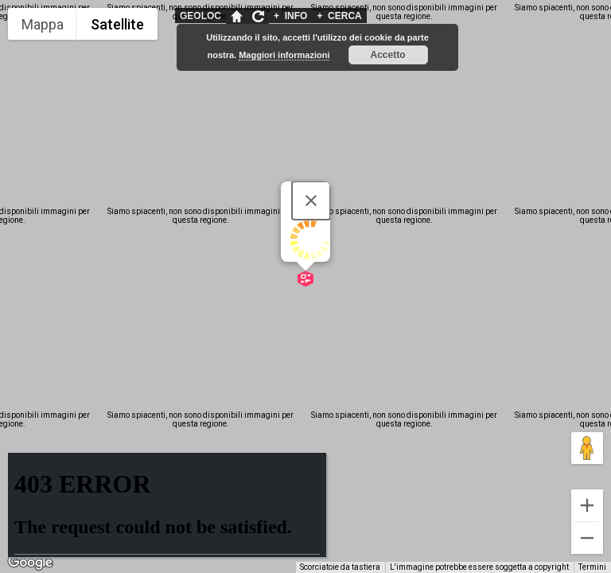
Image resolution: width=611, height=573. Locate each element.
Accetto (388, 54)
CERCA (339, 15)
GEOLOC (200, 15)
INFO (290, 15)
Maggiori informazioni (284, 55)
